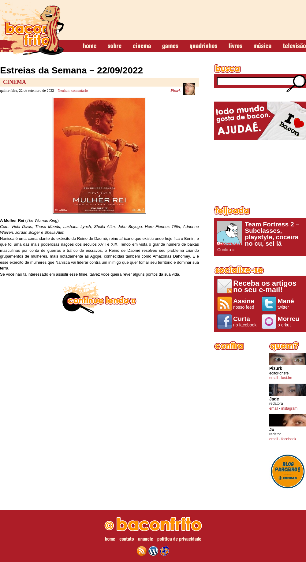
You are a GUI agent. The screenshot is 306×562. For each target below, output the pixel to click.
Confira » (260, 236)
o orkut (290, 321)
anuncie (145, 540)
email (273, 378)
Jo (271, 429)
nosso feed (246, 303)
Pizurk (175, 90)
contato (126, 540)
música (262, 46)
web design (164, 551)
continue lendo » (99, 298)
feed (142, 551)
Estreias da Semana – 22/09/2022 (71, 70)
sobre (114, 46)
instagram (289, 408)
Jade (274, 399)
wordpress (153, 551)
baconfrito (32, 29)
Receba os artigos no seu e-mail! (265, 286)
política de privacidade (179, 540)
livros (235, 46)
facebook (288, 439)
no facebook (246, 321)
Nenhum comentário (73, 90)
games (170, 46)
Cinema (14, 82)
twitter (290, 303)
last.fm (286, 378)
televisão (294, 46)
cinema (142, 46)
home (89, 46)
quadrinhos (203, 46)
